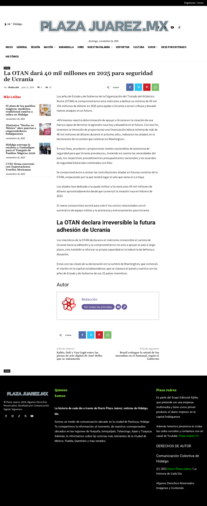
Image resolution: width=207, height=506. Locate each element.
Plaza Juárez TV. (189, 436)
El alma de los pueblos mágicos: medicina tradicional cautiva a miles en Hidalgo (20, 110)
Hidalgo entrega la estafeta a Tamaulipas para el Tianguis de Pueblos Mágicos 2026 (20, 149)
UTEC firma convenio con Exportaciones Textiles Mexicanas (20, 166)
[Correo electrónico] (118, 307)
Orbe (7, 68)
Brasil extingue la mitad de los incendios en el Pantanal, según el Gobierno (137, 356)
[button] (46, 27)
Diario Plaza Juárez (179, 469)
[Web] (124, 307)
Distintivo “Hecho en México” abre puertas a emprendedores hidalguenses (21, 130)
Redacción (13, 87)
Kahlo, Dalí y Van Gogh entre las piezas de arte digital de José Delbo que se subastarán (79, 356)
